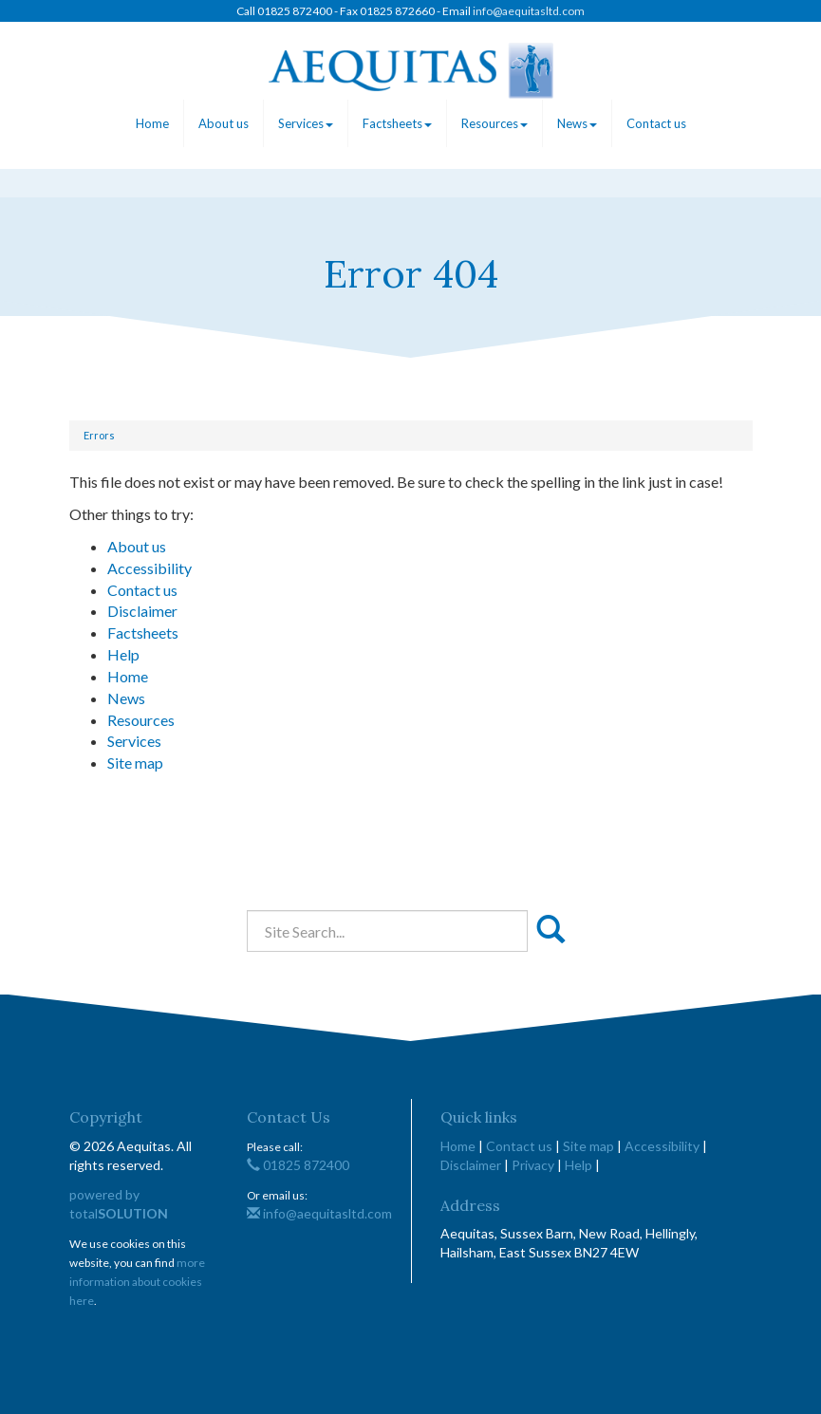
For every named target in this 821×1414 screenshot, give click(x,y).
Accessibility (149, 568)
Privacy (533, 1165)
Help (123, 654)
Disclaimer (142, 611)
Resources (494, 123)
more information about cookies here (137, 1282)
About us (223, 123)
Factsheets (397, 123)
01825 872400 (298, 1165)
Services (305, 123)
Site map (135, 763)
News (577, 123)
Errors (99, 435)
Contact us (656, 123)
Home (152, 123)
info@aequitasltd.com (529, 11)
